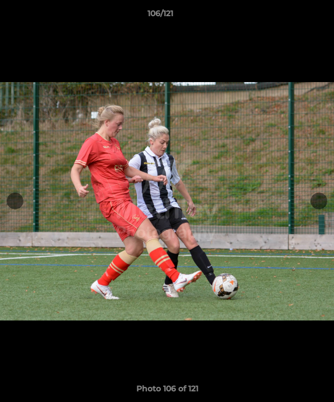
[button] (293, 16)
